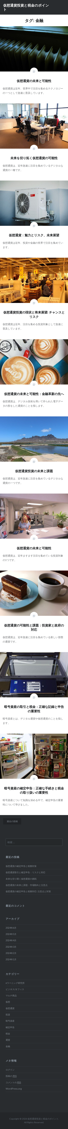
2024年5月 (11, 934)
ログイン (10, 1069)
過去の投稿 (12, 821)
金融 (8, 1046)
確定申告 (10, 1027)
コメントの (13, 1082)
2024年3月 (11, 946)
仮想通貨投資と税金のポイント (26, 7)
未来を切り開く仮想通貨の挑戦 (21, 878)
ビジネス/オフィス (15, 989)
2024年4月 (11, 940)
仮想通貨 (10, 1008)
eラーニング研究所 (15, 983)
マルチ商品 (11, 995)
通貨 (8, 1039)
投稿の (11, 1076)
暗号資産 (10, 1020)
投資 (8, 1014)
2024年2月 (11, 953)
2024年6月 (11, 927)
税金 (8, 1033)
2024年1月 (11, 959)
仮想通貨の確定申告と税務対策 (21, 866)
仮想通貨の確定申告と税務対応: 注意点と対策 (28, 891)
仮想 (8, 1001)
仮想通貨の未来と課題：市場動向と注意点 (27, 885)
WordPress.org (14, 1088)
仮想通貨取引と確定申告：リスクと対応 (25, 872)
